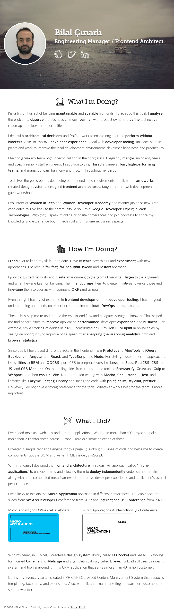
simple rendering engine (44, 449)
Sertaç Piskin (78, 607)
